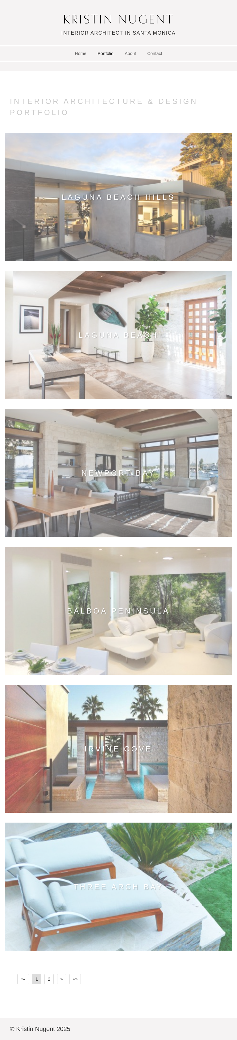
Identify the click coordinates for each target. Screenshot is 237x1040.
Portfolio (105, 53)
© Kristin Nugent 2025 (40, 1028)
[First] (23, 979)
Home (80, 53)
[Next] (61, 979)
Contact (154, 53)
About (130, 53)
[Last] (75, 979)
